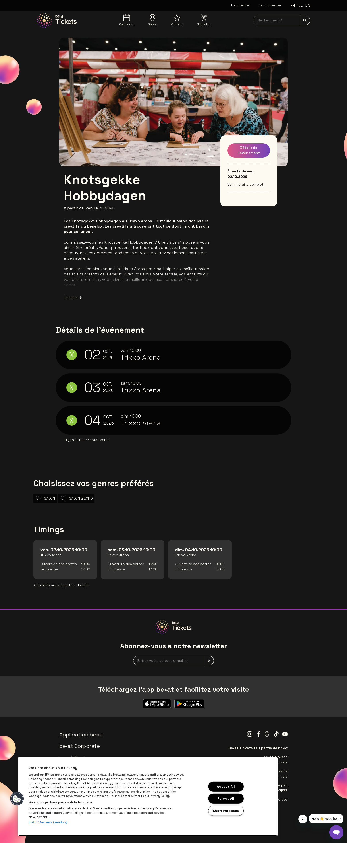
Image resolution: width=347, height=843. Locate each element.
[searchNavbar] (282, 20)
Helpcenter (240, 5)
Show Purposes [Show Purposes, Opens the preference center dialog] (226, 811)
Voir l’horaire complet (245, 184)
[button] (17, 799)
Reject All (226, 798)
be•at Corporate (79, 746)
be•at (283, 748)
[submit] (305, 20)
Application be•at (81, 734)
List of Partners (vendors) (48, 822)
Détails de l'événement (249, 150)
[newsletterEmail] (173, 660)
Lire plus (73, 297)
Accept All (226, 786)
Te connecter (270, 5)
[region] (148, 796)
